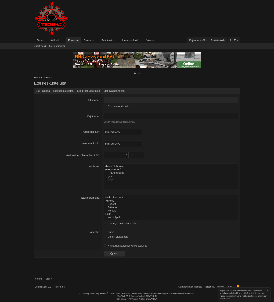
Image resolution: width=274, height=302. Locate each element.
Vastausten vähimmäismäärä (82, 154)
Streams (89, 40)
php (171, 178)
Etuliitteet (94, 165)
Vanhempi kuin (90, 143)
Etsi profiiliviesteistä (88, 90)
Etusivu (41, 40)
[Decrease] (142, 155)
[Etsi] (234, 40)
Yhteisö (171, 199)
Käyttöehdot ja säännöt (190, 286)
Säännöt (171, 205)
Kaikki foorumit (171, 196)
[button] (63, 40)
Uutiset (171, 202)
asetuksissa (225, 299)
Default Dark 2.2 (43, 286)
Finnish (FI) (59, 286)
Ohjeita (220, 286)
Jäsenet (150, 40)
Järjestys (94, 229)
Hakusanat (93, 100)
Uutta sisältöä (130, 40)
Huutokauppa (171, 172)
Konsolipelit (171, 215)
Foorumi (73, 40)
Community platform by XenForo (106, 293)
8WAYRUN (152, 296)
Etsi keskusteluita (63, 90)
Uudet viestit (40, 46)
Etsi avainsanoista (114, 90)
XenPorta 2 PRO (124, 299)
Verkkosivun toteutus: (148, 293)
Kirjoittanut (93, 116)
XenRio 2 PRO (123, 296)
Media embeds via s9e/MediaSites (179, 293)
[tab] (135, 73)
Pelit (171, 212)
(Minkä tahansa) (171, 165)
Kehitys (171, 209)
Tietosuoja (209, 286)
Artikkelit (55, 40)
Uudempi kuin (91, 131)
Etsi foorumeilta (57, 46)
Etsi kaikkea (43, 90)
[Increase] (134, 155)
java (171, 175)
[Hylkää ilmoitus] (267, 291)
